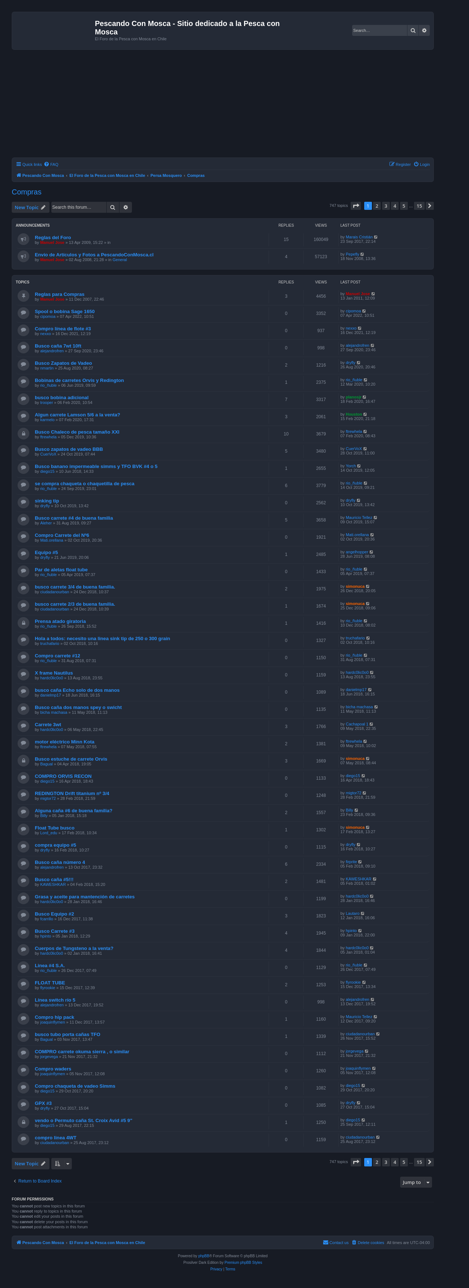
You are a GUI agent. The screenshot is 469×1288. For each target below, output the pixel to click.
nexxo (45, 333)
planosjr (354, 397)
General (119, 259)
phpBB (203, 1256)
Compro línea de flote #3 (63, 328)
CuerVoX (48, 454)
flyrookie (47, 988)
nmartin (47, 368)
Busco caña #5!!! (54, 879)
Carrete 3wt (48, 724)
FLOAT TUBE (50, 983)
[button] (356, 206)
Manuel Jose (52, 242)
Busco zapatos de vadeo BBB (69, 449)
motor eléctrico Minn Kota (65, 742)
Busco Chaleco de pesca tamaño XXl (77, 432)
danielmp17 (50, 695)
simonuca (355, 586)
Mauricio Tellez (359, 517)
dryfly (350, 362)
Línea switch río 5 (55, 1000)
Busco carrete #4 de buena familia (74, 518)
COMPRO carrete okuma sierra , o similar (82, 1051)
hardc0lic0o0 (51, 678)
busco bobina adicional (62, 397)
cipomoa (48, 316)
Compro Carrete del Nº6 (62, 535)
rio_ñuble (48, 385)
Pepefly (352, 254)
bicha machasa (53, 712)
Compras (26, 192)
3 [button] (386, 206)
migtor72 (48, 798)
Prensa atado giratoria (60, 621)
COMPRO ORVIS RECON (63, 776)
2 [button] (377, 206)
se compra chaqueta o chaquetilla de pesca (84, 483)
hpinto (45, 936)
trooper (46, 402)
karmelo (47, 419)
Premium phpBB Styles (243, 1263)
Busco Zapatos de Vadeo (63, 363)
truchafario (49, 643)
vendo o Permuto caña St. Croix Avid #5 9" (83, 1120)
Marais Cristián (359, 237)
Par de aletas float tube (61, 569)
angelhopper (357, 552)
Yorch (351, 466)
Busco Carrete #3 (54, 931)
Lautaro (352, 913)
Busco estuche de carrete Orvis (71, 759)
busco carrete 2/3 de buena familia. (75, 604)
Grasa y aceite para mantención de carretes (85, 896)
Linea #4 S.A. (50, 965)
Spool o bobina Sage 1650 (65, 311)
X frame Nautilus (54, 673)
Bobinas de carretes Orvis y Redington (79, 380)
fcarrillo (46, 919)
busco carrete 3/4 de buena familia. (75, 587)
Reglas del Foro (53, 237)
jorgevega (49, 1056)
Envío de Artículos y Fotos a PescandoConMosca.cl (94, 254)
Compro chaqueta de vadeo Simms (75, 1086)
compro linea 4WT (56, 1137)
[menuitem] (51, 164)
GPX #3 (43, 1103)
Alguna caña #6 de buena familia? (73, 810)
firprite (351, 862)
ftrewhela (48, 437)
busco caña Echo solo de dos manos (77, 690)
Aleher (46, 523)
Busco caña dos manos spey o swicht (78, 707)
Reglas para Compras (60, 294)
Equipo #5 (46, 552)
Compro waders (53, 1069)
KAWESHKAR (53, 884)
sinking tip (47, 501)
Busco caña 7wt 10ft (58, 346)
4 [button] (395, 206)
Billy (44, 815)
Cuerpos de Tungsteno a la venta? (74, 948)
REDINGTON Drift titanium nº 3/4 (72, 793)
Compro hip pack (54, 1017)
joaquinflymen (52, 1022)
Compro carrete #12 (57, 655)
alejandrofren (52, 351)
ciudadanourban (54, 592)
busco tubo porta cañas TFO (67, 1034)
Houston (354, 414)
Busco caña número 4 (60, 862)
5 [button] (404, 206)
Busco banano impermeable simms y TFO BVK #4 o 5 (96, 466)
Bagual (46, 764)
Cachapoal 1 (357, 724)
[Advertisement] (231, 104)
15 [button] (419, 206)
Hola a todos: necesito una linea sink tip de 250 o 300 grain (102, 638)
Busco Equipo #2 (54, 914)
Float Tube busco (54, 828)
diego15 (47, 471)
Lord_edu (49, 833)
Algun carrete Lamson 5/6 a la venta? (77, 414)
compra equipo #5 (55, 845)
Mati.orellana (51, 540)
